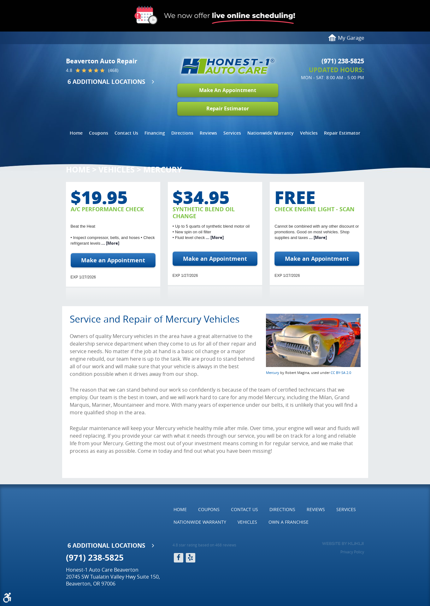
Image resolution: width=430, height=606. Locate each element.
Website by (342, 543)
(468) (113, 70)
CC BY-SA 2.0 (341, 372)
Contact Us (126, 133)
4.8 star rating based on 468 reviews (204, 544)
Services (232, 133)
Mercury (162, 169)
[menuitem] (76, 133)
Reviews (208, 133)
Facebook (178, 557)
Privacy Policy (352, 551)
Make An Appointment (227, 90)
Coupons (98, 133)
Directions (182, 133)
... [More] (109, 243)
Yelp (190, 557)
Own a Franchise (288, 522)
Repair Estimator (227, 108)
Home (76, 133)
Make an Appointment (113, 260)
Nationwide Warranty (270, 133)
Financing (154, 133)
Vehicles (309, 133)
